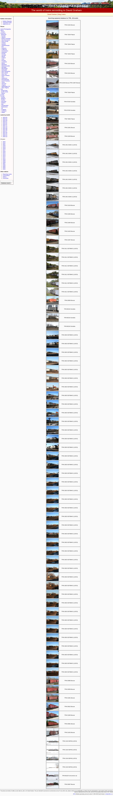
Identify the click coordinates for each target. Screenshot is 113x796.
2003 (4, 169)
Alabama (4, 48)
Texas (3, 82)
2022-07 (5, 121)
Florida (3, 53)
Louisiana (4, 61)
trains (64, 14)
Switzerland (4, 107)
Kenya (3, 31)
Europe (2, 96)
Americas (3, 33)
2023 (4, 141)
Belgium (3, 98)
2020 (4, 146)
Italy (2, 104)
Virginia (4, 85)
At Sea (2, 94)
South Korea (4, 92)
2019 (4, 147)
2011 (4, 158)
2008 (4, 162)
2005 (4, 166)
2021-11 (5, 125)
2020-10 (5, 136)
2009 (4, 161)
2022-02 (5, 123)
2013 (4, 155)
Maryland (4, 64)
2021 (4, 144)
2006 (4, 165)
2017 (4, 150)
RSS (74, 794)
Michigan (4, 67)
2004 (4, 167)
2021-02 (5, 134)
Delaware (4, 52)
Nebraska (4, 70)
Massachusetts (6, 66)
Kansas (4, 60)
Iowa (3, 59)
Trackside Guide (7, 22)
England (4, 109)
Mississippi (4, 68)
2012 (4, 156)
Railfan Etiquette (7, 21)
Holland (3, 102)
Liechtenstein (4, 105)
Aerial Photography (5, 29)
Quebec (4, 44)
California (4, 49)
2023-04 (5, 117)
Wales (3, 112)
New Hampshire (6, 71)
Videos (4, 177)
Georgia (4, 55)
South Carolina (6, 81)
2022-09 (5, 120)
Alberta (3, 37)
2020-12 (5, 135)
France (3, 100)
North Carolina (6, 75)
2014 (4, 154)
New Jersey (5, 72)
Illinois (3, 56)
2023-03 (5, 119)
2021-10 (5, 127)
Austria (3, 97)
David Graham (52, 14)
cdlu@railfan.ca (108, 794)
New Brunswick (6, 40)
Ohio (3, 76)
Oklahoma (4, 78)
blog (59, 14)
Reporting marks (7, 174)
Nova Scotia (5, 41)
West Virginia (5, 87)
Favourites (5, 178)
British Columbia (6, 38)
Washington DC (6, 86)
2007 (4, 163)
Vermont (4, 83)
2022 (4, 143)
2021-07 (5, 131)
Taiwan (3, 93)
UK (2, 108)
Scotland (4, 111)
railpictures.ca (6, 24)
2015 (4, 152)
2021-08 (5, 129)
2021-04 (5, 132)
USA (2, 46)
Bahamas (3, 34)
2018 (4, 148)
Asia (1, 89)
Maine (3, 63)
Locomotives (6, 175)
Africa (2, 30)
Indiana (4, 57)
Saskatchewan (6, 45)
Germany (3, 101)
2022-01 (5, 124)
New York (4, 74)
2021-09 (5, 128)
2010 (4, 159)
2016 (4, 151)
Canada (3, 36)
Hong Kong (4, 90)
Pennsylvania (5, 79)
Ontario (4, 42)
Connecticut (5, 51)
